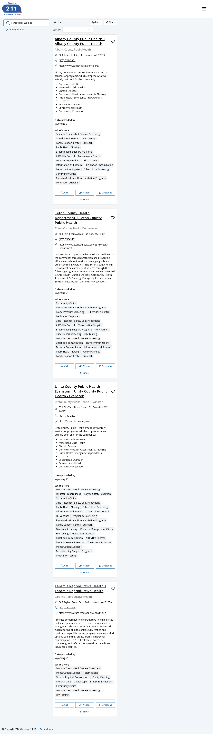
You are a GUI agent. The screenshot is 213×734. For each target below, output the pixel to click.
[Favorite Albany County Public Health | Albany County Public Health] (113, 41)
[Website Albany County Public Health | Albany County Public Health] (84, 192)
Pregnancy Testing (66, 555)
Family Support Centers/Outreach (74, 142)
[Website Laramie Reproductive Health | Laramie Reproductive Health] (84, 705)
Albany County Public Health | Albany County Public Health (80, 41)
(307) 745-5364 (67, 607)
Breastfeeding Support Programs (74, 151)
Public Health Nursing (67, 147)
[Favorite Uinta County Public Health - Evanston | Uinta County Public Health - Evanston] (113, 391)
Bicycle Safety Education (97, 493)
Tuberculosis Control (89, 156)
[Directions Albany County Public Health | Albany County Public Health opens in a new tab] (105, 192)
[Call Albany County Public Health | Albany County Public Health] (64, 192)
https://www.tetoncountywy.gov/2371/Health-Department (84, 246)
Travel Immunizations (68, 138)
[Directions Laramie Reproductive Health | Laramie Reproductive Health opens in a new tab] (105, 705)
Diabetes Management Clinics (96, 529)
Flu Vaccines (90, 160)
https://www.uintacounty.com (75, 421)
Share (110, 22)
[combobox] (77, 29)
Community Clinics (66, 173)
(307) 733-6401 (67, 239)
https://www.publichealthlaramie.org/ (79, 65)
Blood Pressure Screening (70, 312)
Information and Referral (69, 165)
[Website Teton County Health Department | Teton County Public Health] (84, 366)
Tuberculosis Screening (96, 169)
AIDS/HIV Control (65, 156)
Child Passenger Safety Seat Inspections (78, 320)
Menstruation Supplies (68, 169)
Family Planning (91, 351)
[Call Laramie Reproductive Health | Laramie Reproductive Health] (64, 705)
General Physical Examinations (72, 677)
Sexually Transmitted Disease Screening (78, 134)
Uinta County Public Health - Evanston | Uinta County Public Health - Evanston (81, 391)
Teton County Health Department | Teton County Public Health (78, 218)
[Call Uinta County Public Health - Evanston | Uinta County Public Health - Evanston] (64, 566)
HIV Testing (89, 138)
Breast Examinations (101, 681)
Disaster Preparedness (68, 160)
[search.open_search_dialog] (26, 22)
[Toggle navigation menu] (204, 9)
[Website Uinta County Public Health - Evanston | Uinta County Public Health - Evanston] (84, 566)
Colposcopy (80, 681)
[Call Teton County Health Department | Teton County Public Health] (64, 366)
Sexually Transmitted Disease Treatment (78, 668)
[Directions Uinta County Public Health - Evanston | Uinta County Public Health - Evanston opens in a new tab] (105, 566)
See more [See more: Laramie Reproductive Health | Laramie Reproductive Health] (85, 711)
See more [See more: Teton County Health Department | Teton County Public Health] (85, 372)
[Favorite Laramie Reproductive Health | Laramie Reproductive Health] (113, 588)
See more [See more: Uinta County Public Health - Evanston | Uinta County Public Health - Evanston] (85, 572)
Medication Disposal (67, 182)
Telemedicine (90, 672)
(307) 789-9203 (67, 415)
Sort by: (57, 29)
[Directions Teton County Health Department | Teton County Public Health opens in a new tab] (105, 366)
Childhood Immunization (99, 165)
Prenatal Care (63, 681)
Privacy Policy (46, 729)
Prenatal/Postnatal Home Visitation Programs (81, 178)
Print (96, 22)
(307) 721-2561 (67, 60)
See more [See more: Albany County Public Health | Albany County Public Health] (85, 199)
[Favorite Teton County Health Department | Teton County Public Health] (113, 218)
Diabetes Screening (66, 529)
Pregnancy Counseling (84, 515)
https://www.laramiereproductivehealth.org (82, 612)
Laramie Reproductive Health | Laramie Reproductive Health (80, 588)
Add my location (15, 29)
